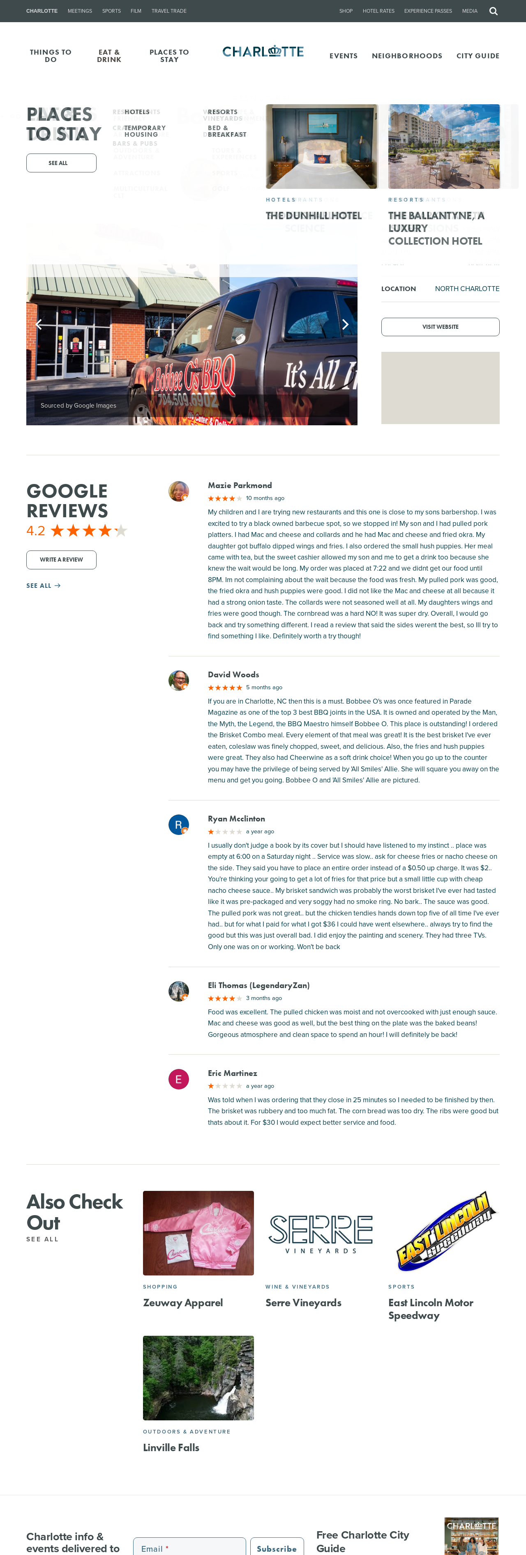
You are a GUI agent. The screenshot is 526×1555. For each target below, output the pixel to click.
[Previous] (39, 324)
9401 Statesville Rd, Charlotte (296, 177)
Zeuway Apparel (183, 1303)
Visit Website (440, 326)
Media (470, 11)
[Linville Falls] (198, 1378)
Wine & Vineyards (297, 1287)
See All (47, 1239)
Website (342, 188)
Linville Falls (171, 1447)
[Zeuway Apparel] (198, 1233)
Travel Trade (169, 11)
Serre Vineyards (303, 1303)
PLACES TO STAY (169, 55)
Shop (346, 11)
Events (344, 55)
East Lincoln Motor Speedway (430, 1309)
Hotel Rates (378, 11)
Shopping (160, 1287)
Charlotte (42, 11)
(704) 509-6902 (258, 188)
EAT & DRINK (109, 55)
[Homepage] (263, 56)
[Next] (344, 324)
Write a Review (61, 559)
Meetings (80, 11)
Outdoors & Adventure (187, 1432)
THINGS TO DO (51, 55)
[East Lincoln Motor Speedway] (444, 1233)
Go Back (23, 116)
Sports (111, 11)
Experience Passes (428, 11)
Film (136, 11)
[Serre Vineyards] (321, 1233)
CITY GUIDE (478, 55)
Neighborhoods (407, 55)
